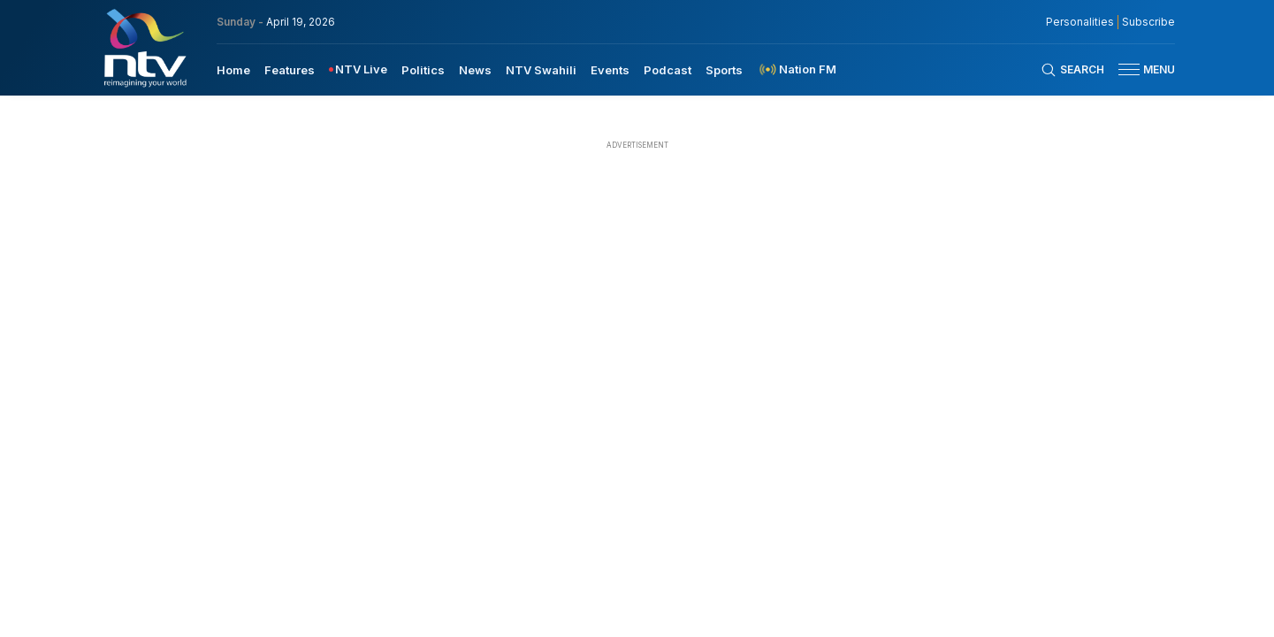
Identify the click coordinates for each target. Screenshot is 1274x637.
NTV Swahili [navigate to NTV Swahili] (541, 70)
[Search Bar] (1072, 70)
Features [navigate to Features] (289, 70)
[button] (1139, 69)
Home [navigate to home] (233, 70)
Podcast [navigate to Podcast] (667, 70)
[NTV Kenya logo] (144, 48)
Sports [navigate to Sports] (724, 70)
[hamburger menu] (1129, 69)
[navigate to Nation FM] (796, 69)
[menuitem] (233, 69)
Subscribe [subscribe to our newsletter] (1148, 22)
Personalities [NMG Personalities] (1080, 22)
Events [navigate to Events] (610, 70)
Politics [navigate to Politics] (423, 70)
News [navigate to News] (475, 70)
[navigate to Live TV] (358, 69)
